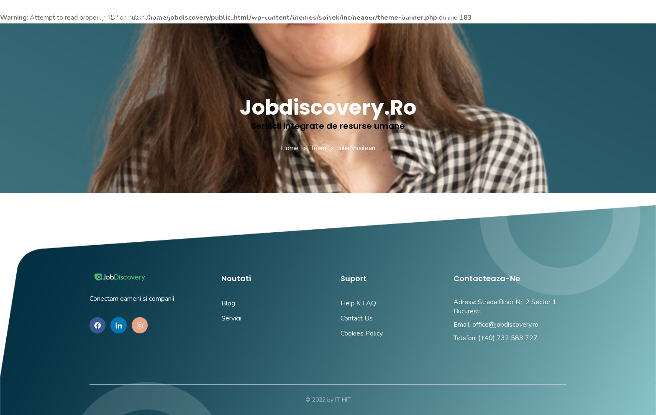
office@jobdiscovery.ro (505, 324)
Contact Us (357, 318)
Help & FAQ (358, 303)
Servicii (231, 318)
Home (290, 148)
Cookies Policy (362, 333)
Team (318, 148)
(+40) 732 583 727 (508, 338)
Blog (228, 303)
